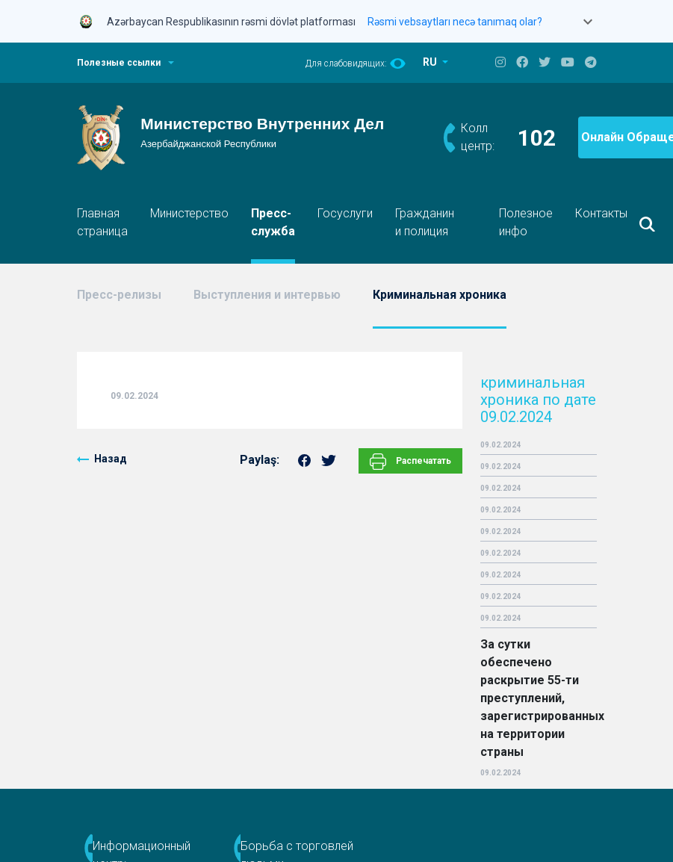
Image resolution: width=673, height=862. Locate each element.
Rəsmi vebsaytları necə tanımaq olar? (454, 22)
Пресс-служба (273, 222)
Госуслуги (345, 213)
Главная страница (102, 222)
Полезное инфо (526, 222)
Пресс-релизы (119, 295)
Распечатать (410, 461)
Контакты (601, 213)
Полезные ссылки (119, 63)
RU (431, 62)
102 (537, 138)
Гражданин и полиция (424, 222)
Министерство (189, 213)
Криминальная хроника (439, 295)
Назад (110, 459)
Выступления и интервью (267, 295)
